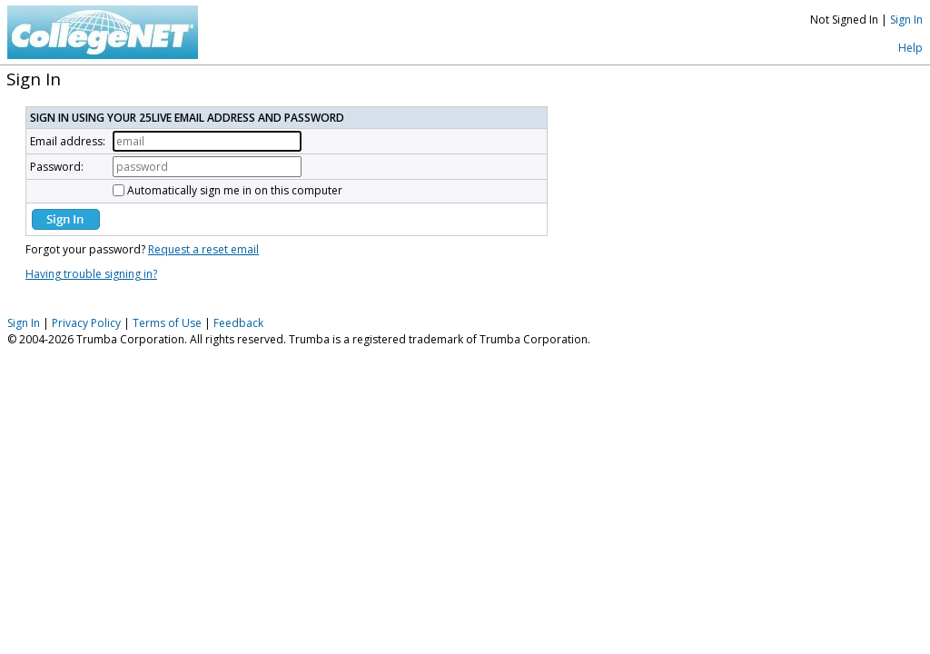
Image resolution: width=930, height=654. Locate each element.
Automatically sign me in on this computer (234, 190)
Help (910, 47)
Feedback (238, 323)
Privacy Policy (86, 323)
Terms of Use (167, 323)
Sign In (906, 19)
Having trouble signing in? (91, 274)
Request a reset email (203, 249)
